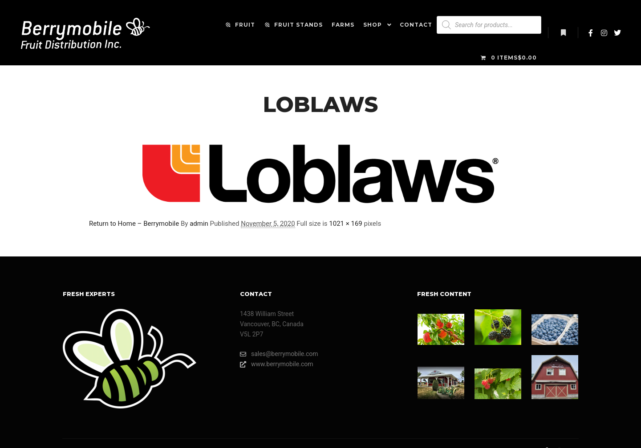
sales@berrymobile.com (279, 354)
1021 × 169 (345, 224)
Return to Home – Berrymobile (134, 224)
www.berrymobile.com (276, 364)
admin (199, 224)
